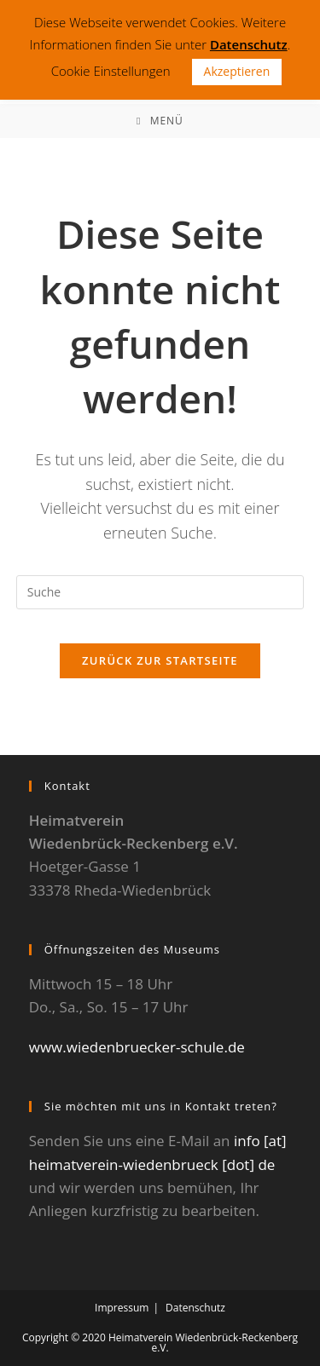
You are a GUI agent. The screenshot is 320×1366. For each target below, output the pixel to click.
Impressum (121, 1307)
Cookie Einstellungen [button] (111, 70)
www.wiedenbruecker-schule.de (137, 1047)
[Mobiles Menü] (160, 121)
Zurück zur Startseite (160, 660)
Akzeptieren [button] (237, 71)
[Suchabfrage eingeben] (160, 592)
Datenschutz (195, 1307)
